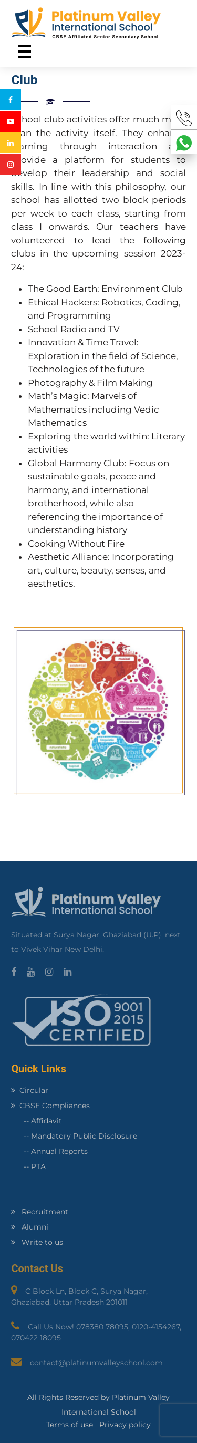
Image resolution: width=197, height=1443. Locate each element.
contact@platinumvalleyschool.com (96, 1362)
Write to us (37, 1242)
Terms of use (69, 1424)
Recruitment (39, 1211)
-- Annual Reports (49, 1151)
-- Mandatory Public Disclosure (74, 1136)
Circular (29, 1090)
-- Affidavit (36, 1120)
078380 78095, (104, 1327)
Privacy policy (125, 1424)
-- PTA (28, 1166)
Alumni (29, 1227)
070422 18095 (36, 1338)
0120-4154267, (156, 1327)
